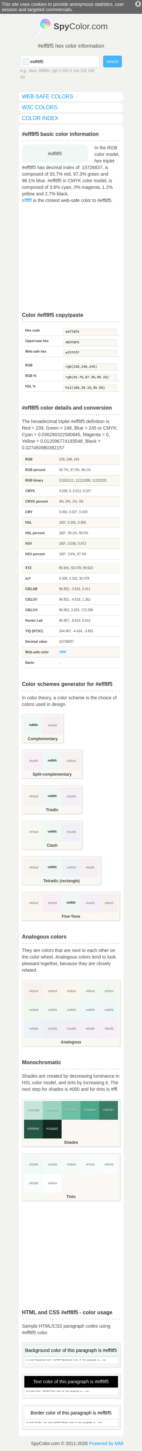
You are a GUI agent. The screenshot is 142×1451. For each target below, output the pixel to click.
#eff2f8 (71, 867)
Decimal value (36, 641)
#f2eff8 (71, 1028)
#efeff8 (52, 1028)
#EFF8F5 (90, 342)
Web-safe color (37, 652)
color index (40, 118)
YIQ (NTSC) (34, 631)
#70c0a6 (71, 1110)
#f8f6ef (33, 902)
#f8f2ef (33, 990)
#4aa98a (90, 1110)
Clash (52, 845)
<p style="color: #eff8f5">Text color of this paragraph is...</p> (71, 1391)
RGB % (31, 376)
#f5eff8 (71, 796)
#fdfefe (52, 1183)
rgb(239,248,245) (90, 367)
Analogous (71, 1042)
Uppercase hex (37, 341)
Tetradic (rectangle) (61, 881)
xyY (28, 578)
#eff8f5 (90, 332)
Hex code (32, 330)
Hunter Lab (34, 620)
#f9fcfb (108, 1164)
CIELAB (31, 589)
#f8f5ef (33, 796)
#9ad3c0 (52, 1110)
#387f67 (108, 1110)
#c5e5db (33, 1110)
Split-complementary (52, 774)
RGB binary (34, 480)
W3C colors (40, 107)
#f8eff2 (52, 725)
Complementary (43, 739)
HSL (28, 522)
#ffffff (27, 200)
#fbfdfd (33, 1183)
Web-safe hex (35, 351)
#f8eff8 (108, 1028)
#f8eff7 (33, 760)
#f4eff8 (89, 902)
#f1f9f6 (33, 1164)
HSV (28, 543)
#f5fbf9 (71, 1164)
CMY (29, 512)
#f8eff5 (52, 902)
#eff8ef (33, 1009)
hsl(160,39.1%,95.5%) (90, 388)
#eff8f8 (89, 1009)
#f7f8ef (33, 831)
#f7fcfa (89, 1164)
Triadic (52, 810)
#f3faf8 (52, 1164)
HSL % (30, 386)
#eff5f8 (108, 1009)
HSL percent (35, 533)
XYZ (28, 568)
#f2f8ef (108, 990)
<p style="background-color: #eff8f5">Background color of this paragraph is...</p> (71, 1360)
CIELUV (31, 599)
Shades (71, 1142)
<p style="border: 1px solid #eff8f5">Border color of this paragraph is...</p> (71, 1423)
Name (29, 662)
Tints (70, 1196)
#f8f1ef (71, 760)
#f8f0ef (108, 902)
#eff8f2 (52, 1009)
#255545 (33, 1128)
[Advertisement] (71, 258)
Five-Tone (71, 916)
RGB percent (35, 470)
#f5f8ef (90, 990)
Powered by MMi (106, 1443)
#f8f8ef (71, 990)
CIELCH (31, 610)
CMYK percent (36, 501)
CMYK (30, 491)
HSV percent (35, 554)
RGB (29, 365)
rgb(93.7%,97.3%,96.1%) (90, 377)
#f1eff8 (71, 831)
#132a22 (52, 1128)
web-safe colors (47, 96)
